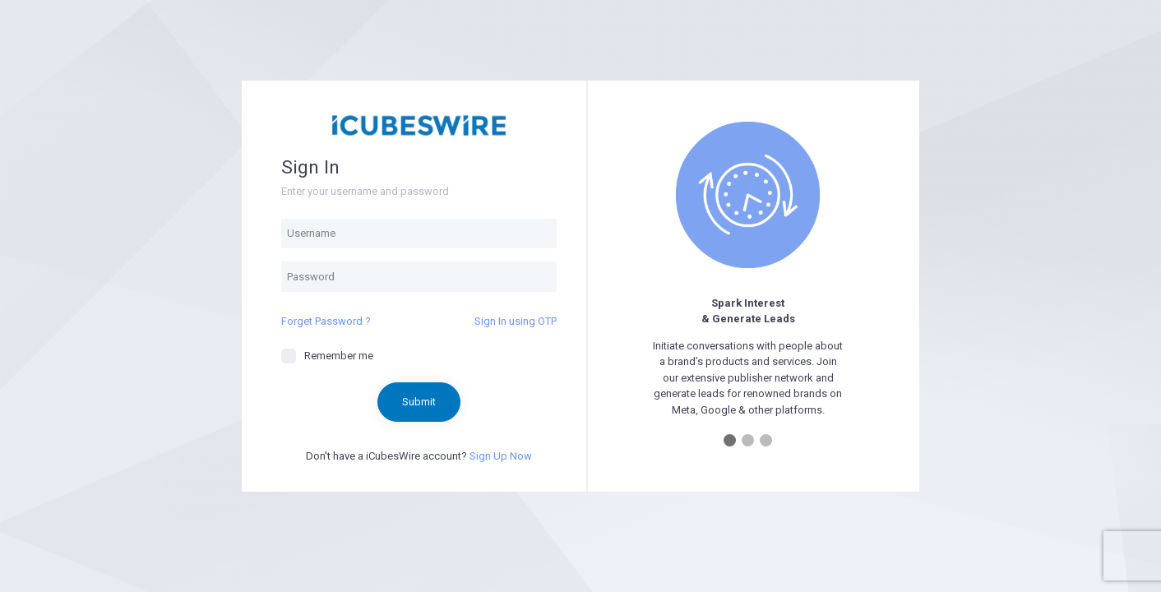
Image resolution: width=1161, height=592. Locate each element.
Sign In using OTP (515, 321)
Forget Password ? (326, 321)
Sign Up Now (500, 456)
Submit (419, 401)
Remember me (327, 356)
